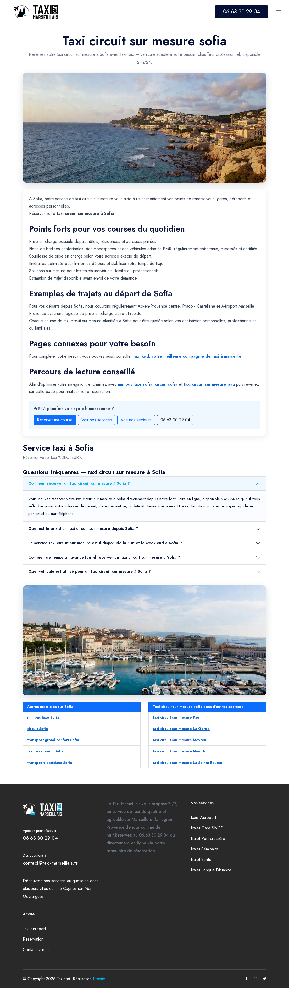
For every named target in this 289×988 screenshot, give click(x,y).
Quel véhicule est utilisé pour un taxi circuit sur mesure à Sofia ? (89, 571)
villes (44, 889)
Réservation (33, 939)
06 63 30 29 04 (241, 11)
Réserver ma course (55, 420)
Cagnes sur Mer (77, 889)
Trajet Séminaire (204, 849)
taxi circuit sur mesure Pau (176, 717)
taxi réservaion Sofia (45, 751)
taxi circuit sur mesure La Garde (181, 728)
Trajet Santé (200, 859)
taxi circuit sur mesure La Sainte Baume (187, 762)
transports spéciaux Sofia (49, 762)
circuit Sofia (37, 728)
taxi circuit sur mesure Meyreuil (180, 740)
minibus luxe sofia (135, 384)
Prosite (99, 979)
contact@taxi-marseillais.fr (50, 863)
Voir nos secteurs (136, 420)
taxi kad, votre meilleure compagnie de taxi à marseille (187, 356)
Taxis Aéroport (203, 818)
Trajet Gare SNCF (206, 828)
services (58, 881)
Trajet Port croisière (207, 839)
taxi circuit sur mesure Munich (179, 751)
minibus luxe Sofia (43, 717)
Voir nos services (96, 420)
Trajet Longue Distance (210, 870)
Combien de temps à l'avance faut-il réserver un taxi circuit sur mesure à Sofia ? (104, 557)
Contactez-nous (37, 950)
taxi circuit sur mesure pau (209, 384)
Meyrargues (33, 896)
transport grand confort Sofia (53, 740)
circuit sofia (166, 384)
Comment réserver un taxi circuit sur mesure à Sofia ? (79, 483)
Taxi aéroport (34, 929)
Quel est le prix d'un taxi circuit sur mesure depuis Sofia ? (83, 528)
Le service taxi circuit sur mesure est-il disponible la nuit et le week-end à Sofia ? (105, 543)
